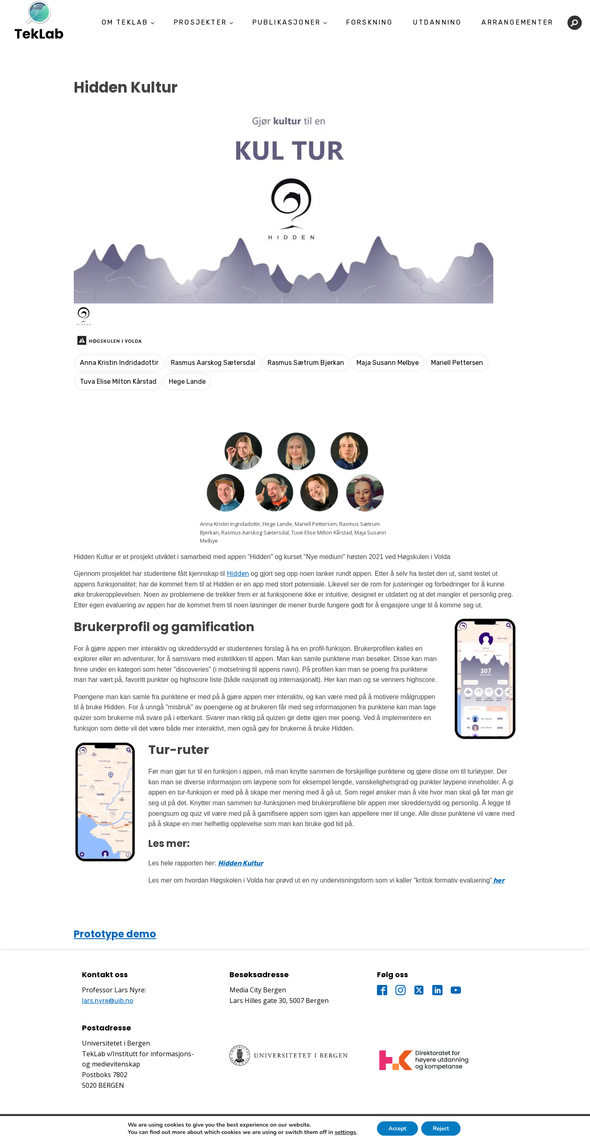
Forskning (369, 22)
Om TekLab (125, 22)
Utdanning (437, 22)
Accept (397, 1128)
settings (343, 1132)
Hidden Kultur (240, 863)
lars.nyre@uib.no (107, 1001)
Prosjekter (200, 22)
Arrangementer (517, 22)
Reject (441, 1128)
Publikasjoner (286, 22)
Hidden (238, 573)
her (498, 880)
